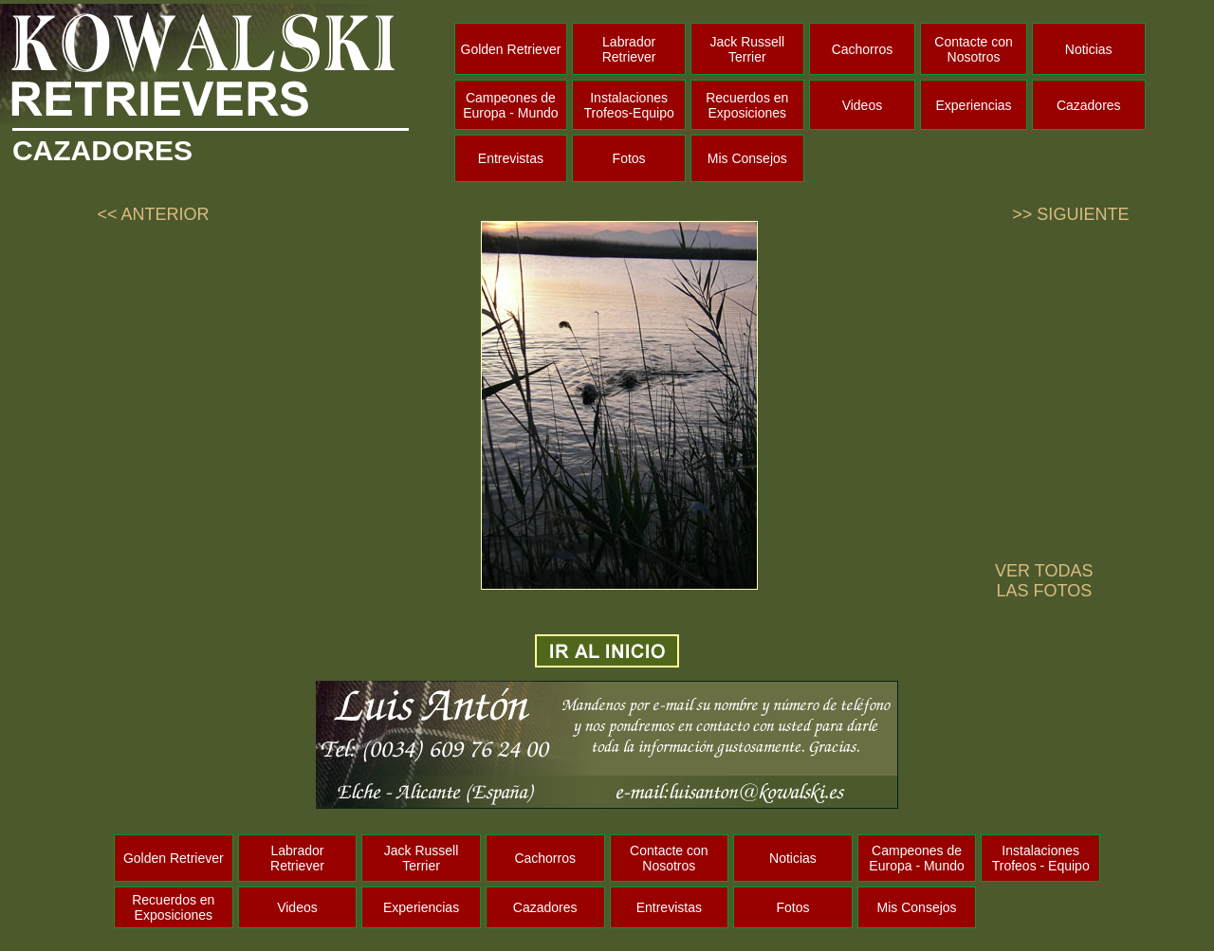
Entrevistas (510, 158)
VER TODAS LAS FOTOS (1044, 580)
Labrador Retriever (629, 49)
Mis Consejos (747, 158)
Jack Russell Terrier (746, 49)
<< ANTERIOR (153, 214)
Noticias (1089, 49)
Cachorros (862, 49)
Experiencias (973, 105)
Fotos (629, 158)
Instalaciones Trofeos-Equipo (629, 105)
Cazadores (1089, 105)
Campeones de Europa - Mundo (510, 105)
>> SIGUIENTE (1070, 214)
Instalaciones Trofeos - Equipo (1041, 858)
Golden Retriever (511, 49)
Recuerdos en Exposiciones (747, 105)
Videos (862, 105)
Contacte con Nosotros (973, 49)
